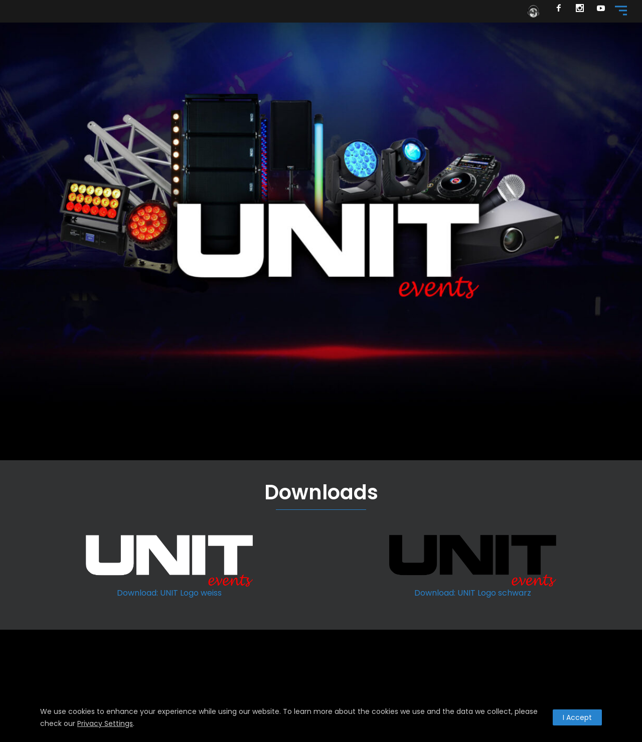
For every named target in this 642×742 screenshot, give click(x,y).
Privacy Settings (105, 723)
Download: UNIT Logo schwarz (472, 593)
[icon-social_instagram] (582, 9)
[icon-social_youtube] (601, 9)
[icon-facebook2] (561, 9)
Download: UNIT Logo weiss (169, 593)
